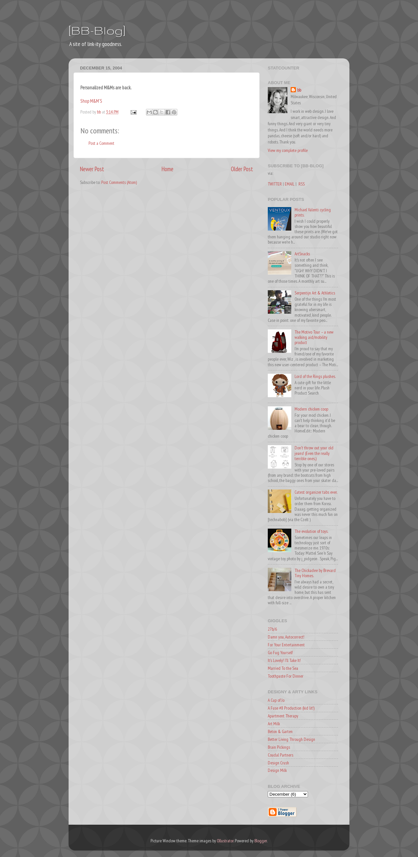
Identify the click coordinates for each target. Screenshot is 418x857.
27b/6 (272, 629)
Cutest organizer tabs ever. (316, 492)
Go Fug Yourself (280, 652)
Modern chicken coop (311, 409)
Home (167, 169)
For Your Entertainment (286, 645)
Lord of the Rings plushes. (315, 376)
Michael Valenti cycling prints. (313, 212)
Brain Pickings (279, 747)
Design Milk (277, 770)
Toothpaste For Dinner (285, 676)
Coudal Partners (280, 755)
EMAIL (290, 184)
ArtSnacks (302, 254)
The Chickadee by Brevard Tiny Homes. (315, 573)
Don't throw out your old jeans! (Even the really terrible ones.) (314, 453)
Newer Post (92, 169)
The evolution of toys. (311, 531)
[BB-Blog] (97, 30)
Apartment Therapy (283, 716)
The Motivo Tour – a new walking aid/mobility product (314, 337)
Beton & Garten (280, 731)
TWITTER (275, 184)
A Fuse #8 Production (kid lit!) (291, 708)
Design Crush (278, 763)
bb (299, 90)
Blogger (260, 841)
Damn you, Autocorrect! (286, 637)
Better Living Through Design (291, 739)
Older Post (242, 169)
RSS (301, 184)
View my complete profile (288, 150)
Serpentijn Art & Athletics (315, 293)
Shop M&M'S (91, 101)
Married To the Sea (283, 668)
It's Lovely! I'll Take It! (284, 660)
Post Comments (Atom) (119, 182)
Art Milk (274, 724)
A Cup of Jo (276, 700)
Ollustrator (225, 841)
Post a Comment (101, 143)
